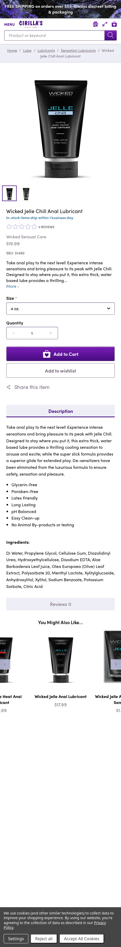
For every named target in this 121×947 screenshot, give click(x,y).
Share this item (28, 387)
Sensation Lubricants (78, 50)
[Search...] (60, 35)
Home (12, 50)
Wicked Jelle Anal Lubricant (61, 696)
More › (12, 286)
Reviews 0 (60, 604)
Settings (16, 939)
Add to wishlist (60, 370)
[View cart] (114, 24)
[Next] (116, 664)
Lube (27, 50)
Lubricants (46, 50)
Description (60, 411)
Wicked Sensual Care (26, 237)
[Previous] (5, 664)
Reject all (44, 939)
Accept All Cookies (81, 939)
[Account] (104, 24)
